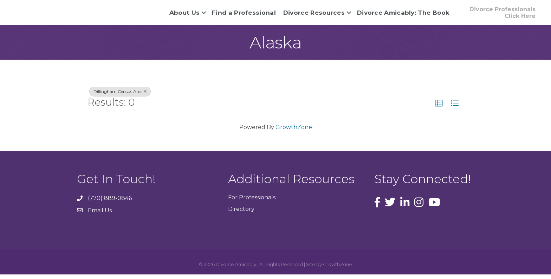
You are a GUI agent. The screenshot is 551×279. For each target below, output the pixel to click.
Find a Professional (244, 14)
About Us (184, 14)
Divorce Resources (314, 14)
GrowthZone (294, 131)
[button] (439, 108)
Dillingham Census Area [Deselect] (120, 96)
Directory (241, 213)
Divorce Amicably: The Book (403, 14)
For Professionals (252, 201)
